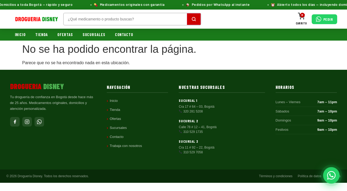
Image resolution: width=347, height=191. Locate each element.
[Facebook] (15, 122)
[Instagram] (27, 122)
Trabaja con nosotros (126, 146)
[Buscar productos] (125, 19)
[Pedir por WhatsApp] (324, 19)
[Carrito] (301, 19)
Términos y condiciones (276, 176)
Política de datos (310, 176)
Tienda (41, 34)
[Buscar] (194, 19)
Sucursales (94, 34)
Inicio (20, 34)
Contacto (124, 34)
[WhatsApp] (39, 122)
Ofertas (65, 34)
